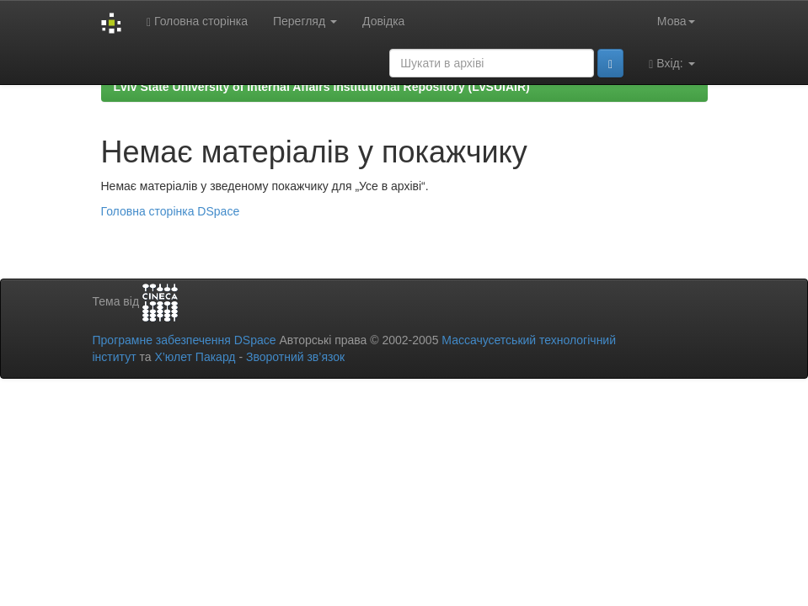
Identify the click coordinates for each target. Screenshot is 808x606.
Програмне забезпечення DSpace (184, 340)
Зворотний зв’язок (295, 357)
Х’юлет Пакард (194, 357)
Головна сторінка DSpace (170, 211)
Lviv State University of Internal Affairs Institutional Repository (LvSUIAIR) (322, 86)
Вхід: (671, 63)
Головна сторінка (197, 21)
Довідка (383, 21)
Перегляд (305, 21)
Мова (676, 21)
